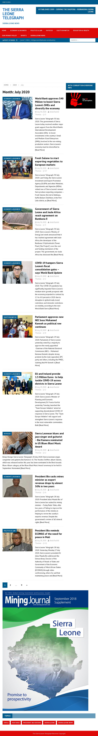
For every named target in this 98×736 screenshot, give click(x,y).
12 (46, 543)
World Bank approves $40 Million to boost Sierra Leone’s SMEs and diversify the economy (49, 103)
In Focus (49, 30)
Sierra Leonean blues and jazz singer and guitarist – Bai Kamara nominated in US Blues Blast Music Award (49, 440)
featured (16, 723)
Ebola (6, 723)
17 (46, 171)
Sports (24, 35)
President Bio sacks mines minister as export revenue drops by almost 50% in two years (49, 481)
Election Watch (63, 30)
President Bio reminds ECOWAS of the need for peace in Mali (48, 534)
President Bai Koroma (32, 723)
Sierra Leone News (37, 35)
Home (4, 30)
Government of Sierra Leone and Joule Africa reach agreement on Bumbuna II (47, 213)
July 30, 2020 (41, 112)
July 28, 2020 (41, 450)
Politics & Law (36, 30)
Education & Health (81, 30)
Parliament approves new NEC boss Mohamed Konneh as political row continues (49, 321)
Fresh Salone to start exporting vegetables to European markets (49, 161)
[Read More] (40, 150)
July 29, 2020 (41, 276)
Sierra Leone (49, 723)
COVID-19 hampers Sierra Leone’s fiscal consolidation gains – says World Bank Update (49, 267)
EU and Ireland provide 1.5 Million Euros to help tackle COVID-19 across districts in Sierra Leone (49, 378)
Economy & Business (18, 30)
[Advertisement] (49, 64)
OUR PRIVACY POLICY (9, 35)
